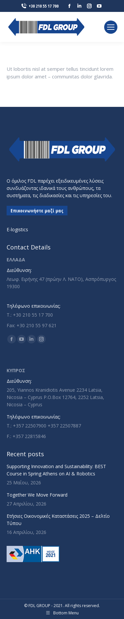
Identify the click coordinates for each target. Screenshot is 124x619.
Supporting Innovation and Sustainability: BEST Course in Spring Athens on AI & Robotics (56, 470)
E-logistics (17, 229)
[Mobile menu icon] (110, 27)
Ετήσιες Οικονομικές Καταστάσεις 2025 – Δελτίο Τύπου (58, 519)
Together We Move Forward (37, 495)
